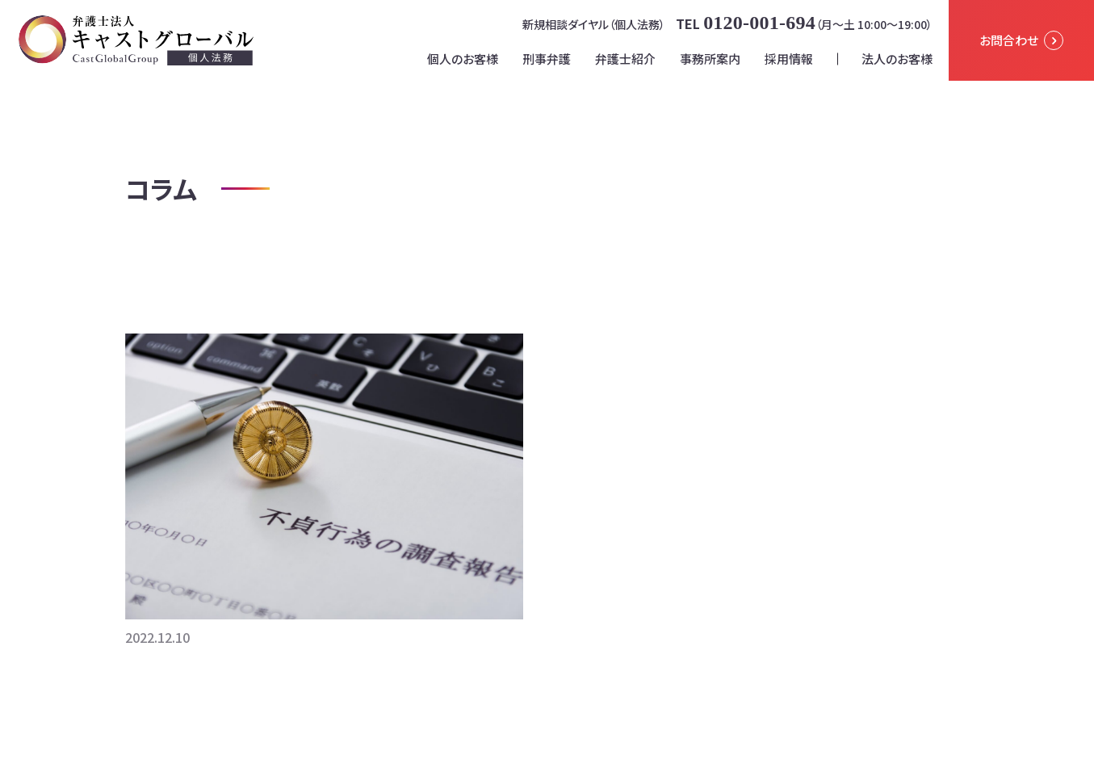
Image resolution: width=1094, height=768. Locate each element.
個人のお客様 (462, 58)
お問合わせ (1021, 40)
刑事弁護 (546, 58)
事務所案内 (710, 58)
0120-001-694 (759, 22)
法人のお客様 (897, 58)
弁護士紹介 (625, 58)
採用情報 (789, 58)
